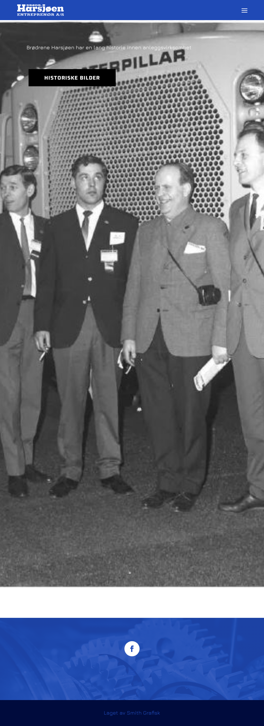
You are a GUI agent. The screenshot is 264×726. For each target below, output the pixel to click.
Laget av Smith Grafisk (132, 713)
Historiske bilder (72, 78)
